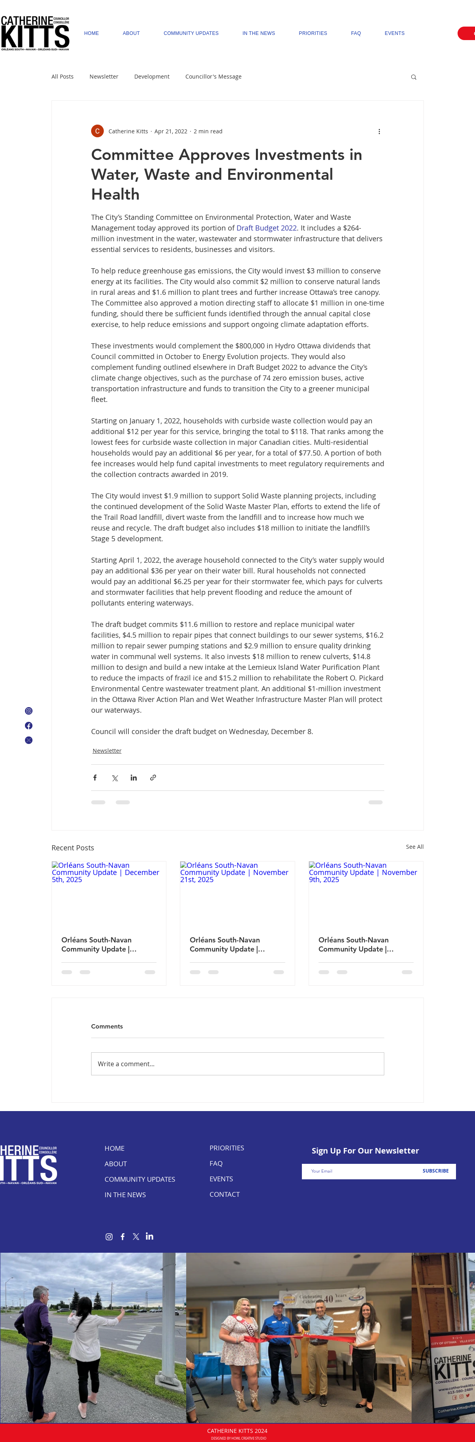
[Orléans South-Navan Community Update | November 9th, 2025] (366, 893)
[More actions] (379, 131)
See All (415, 846)
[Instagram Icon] (28, 711)
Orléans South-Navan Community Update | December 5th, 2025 (96, 944)
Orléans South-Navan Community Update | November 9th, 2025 (354, 944)
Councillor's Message (213, 76)
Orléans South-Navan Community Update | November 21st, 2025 (226, 944)
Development (152, 76)
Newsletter (104, 76)
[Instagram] (109, 1236)
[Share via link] (153, 777)
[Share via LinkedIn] (133, 777)
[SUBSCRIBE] (436, 1171)
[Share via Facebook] (95, 777)
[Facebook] (122, 1236)
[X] (136, 1236)
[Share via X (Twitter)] (114, 777)
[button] (414, 76)
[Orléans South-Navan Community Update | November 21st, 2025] (237, 893)
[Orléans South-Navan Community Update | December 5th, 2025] (109, 893)
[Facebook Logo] (28, 725)
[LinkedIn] (149, 1236)
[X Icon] (28, 740)
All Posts (63, 76)
